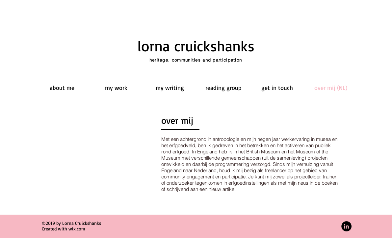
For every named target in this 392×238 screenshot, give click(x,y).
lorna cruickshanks (196, 46)
